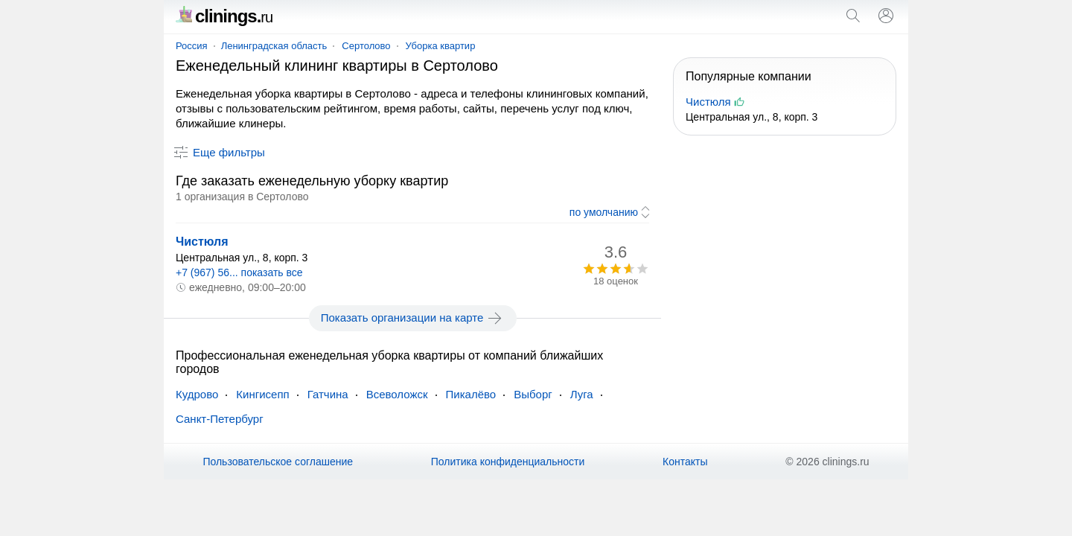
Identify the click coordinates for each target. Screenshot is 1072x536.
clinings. (224, 16)
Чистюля (202, 241)
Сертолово (366, 45)
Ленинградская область (274, 45)
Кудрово (197, 394)
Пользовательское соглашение (277, 462)
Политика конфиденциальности (508, 462)
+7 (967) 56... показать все (239, 272)
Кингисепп (262, 394)
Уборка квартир (441, 45)
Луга (581, 394)
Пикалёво (471, 394)
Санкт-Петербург (220, 418)
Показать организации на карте (413, 318)
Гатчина (327, 394)
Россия (192, 45)
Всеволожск (397, 394)
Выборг (533, 394)
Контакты (685, 462)
